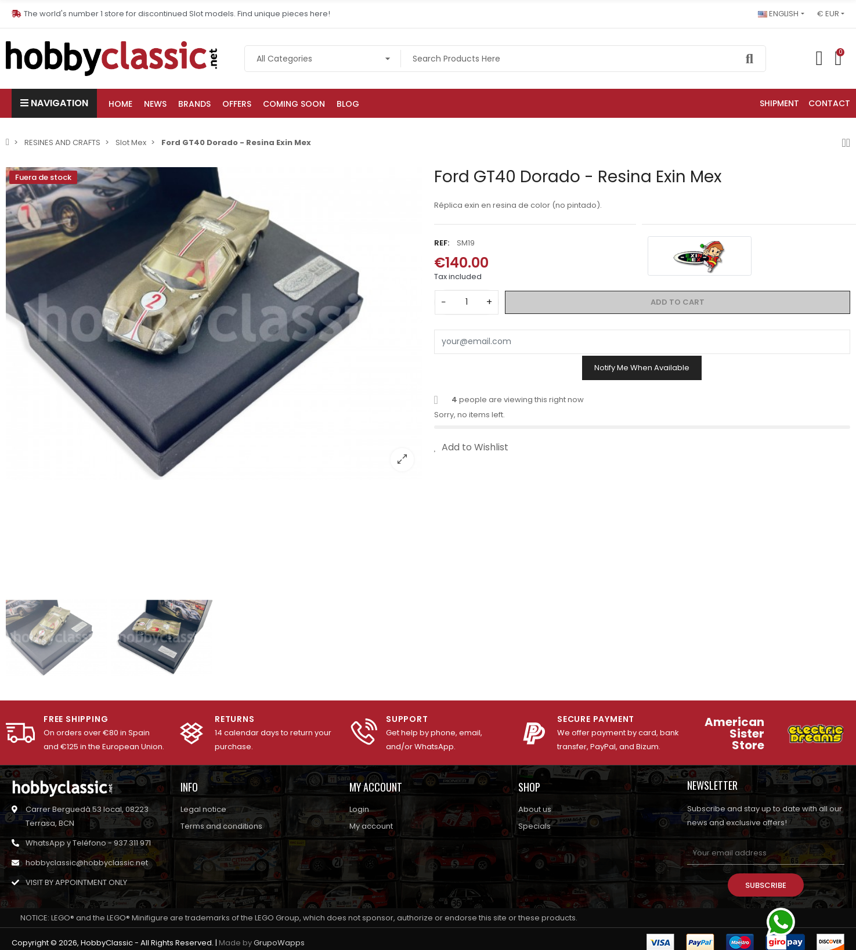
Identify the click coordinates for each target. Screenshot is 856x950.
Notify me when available (641, 367)
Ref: (441, 242)
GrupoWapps (279, 942)
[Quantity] (466, 302)
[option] (214, 323)
